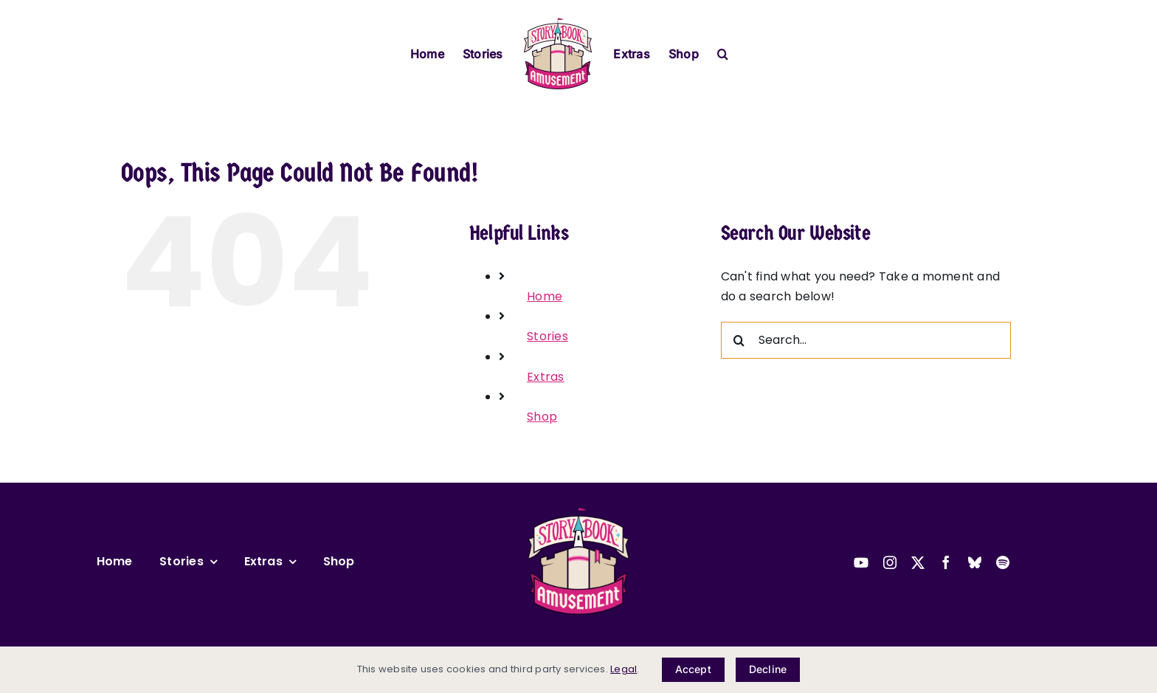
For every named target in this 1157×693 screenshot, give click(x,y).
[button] (722, 52)
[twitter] (918, 562)
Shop (542, 416)
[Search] (739, 340)
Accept (693, 669)
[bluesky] (974, 562)
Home (544, 296)
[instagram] (890, 562)
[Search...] (866, 340)
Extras (545, 376)
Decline (768, 669)
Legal (623, 669)
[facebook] (946, 562)
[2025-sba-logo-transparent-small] (578, 511)
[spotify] (1002, 562)
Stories (547, 336)
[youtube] (861, 562)
